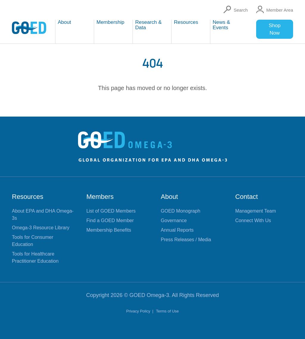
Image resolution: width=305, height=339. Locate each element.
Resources (27, 196)
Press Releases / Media (186, 239)
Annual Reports (177, 230)
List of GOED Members (111, 210)
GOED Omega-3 (149, 295)
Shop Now (275, 29)
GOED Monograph (180, 210)
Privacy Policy (139, 311)
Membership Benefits (108, 230)
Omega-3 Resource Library (40, 227)
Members (100, 196)
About (169, 196)
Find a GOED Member (110, 220)
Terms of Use (167, 311)
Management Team (255, 210)
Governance (174, 220)
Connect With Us (253, 220)
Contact (246, 196)
